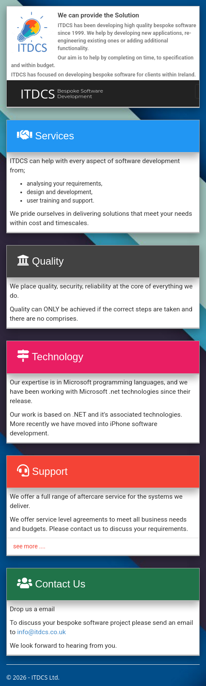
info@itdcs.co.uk (41, 632)
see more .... (29, 546)
